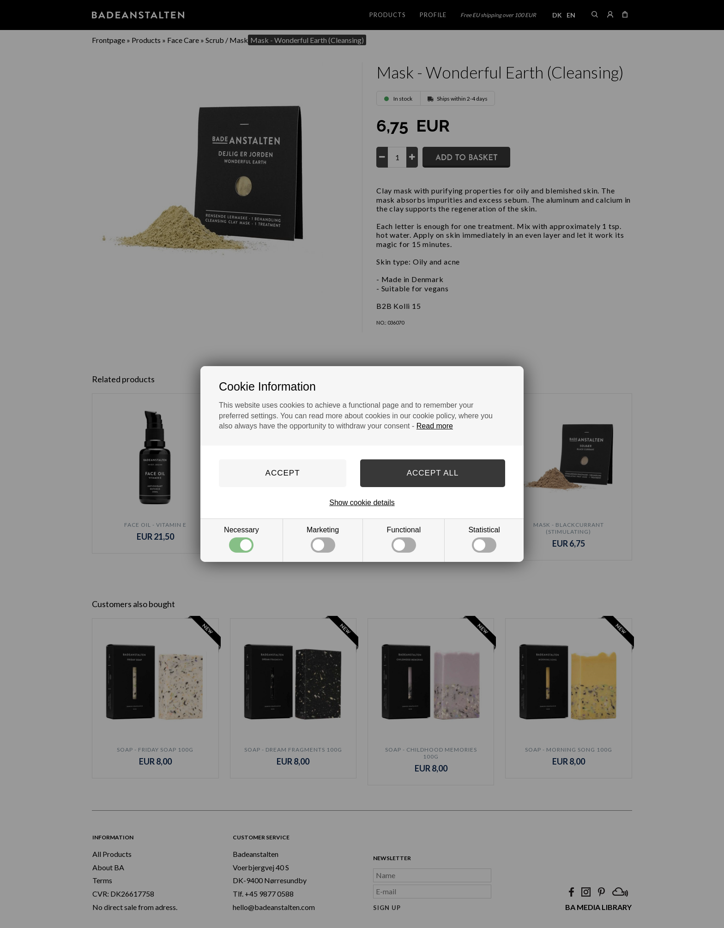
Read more (434, 426)
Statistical (484, 539)
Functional (403, 539)
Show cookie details (361, 502)
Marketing (323, 539)
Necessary (241, 539)
